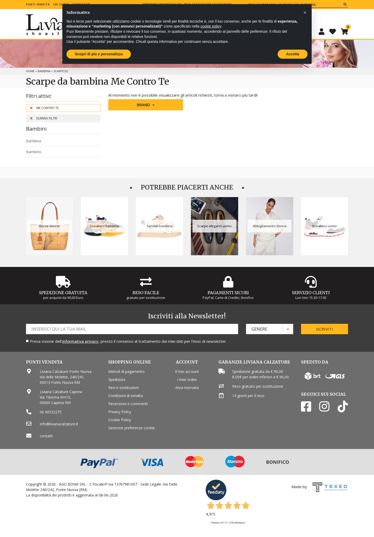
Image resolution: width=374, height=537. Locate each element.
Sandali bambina (159, 226)
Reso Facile (145, 292)
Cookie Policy (119, 419)
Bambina (44, 71)
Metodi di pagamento (126, 371)
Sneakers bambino (104, 226)
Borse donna (49, 226)
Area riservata (187, 387)
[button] (145, 104)
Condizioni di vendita (125, 395)
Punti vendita (38, 4)
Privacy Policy (119, 411)
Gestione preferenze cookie (131, 427)
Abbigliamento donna (269, 226)
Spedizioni (116, 379)
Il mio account (187, 371)
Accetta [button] (292, 54)
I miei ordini (187, 379)
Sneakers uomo (324, 226)
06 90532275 (51, 412)
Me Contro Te (44, 108)
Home (30, 71)
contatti (46, 435)
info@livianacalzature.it (59, 423)
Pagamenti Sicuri (228, 292)
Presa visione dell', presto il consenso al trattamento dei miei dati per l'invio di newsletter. (128, 341)
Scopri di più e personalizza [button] (99, 54)
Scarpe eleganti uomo (214, 226)
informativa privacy (80, 341)
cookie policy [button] (211, 26)
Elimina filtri (43, 118)
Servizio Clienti (311, 292)
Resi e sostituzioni (123, 387)
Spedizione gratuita (63, 292)
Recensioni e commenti (128, 403)
